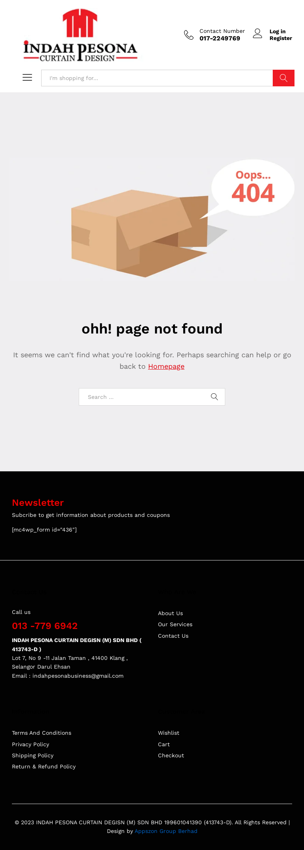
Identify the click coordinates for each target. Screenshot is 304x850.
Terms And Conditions (41, 733)
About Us (170, 613)
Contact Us (173, 636)
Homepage (166, 366)
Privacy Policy (30, 744)
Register (281, 38)
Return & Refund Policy (44, 766)
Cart (164, 744)
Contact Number (222, 31)
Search (283, 78)
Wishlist (168, 733)
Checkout (171, 755)
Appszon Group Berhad (166, 831)
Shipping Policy (32, 755)
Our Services (175, 624)
